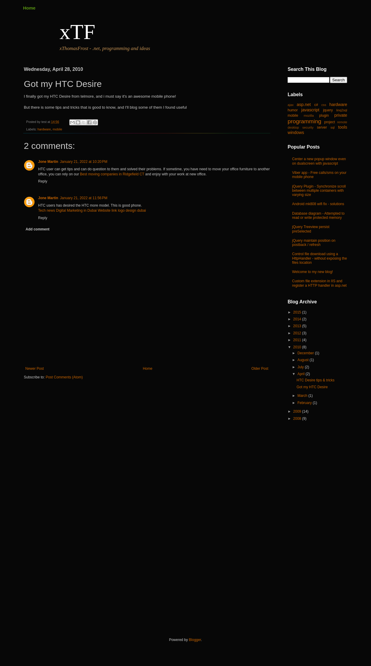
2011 (297, 340)
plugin (324, 115)
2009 (297, 411)
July (301, 367)
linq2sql (341, 110)
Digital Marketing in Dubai (76, 210)
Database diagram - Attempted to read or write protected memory (318, 215)
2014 (297, 319)
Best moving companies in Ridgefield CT (112, 174)
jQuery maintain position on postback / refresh (313, 242)
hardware (44, 129)
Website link (107, 210)
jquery (328, 110)
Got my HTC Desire (312, 387)
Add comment (37, 229)
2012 (297, 333)
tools (342, 127)
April (301, 374)
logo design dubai (132, 210)
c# (316, 105)
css (323, 105)
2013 (297, 326)
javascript (310, 109)
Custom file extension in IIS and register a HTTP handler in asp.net (319, 283)
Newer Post (34, 368)
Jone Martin (48, 162)
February (305, 403)
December (306, 353)
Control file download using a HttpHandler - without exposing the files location (319, 258)
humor (293, 110)
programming (304, 121)
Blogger (195, 640)
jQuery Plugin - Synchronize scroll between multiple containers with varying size (319, 190)
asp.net (304, 104)
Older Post (259, 368)
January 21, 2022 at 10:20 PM (83, 162)
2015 (297, 312)
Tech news (46, 210)
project (329, 122)
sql (333, 127)
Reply (42, 181)
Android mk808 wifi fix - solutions (318, 204)
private (340, 115)
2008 (297, 419)
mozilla (309, 115)
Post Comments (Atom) (64, 377)
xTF (77, 32)
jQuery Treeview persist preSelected (310, 229)
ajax (291, 105)
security (308, 127)
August (303, 360)
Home (29, 7)
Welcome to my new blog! (312, 272)
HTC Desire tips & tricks (315, 380)
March (302, 396)
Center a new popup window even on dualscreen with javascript (319, 161)
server (322, 127)
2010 (297, 347)
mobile (57, 129)
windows (296, 132)
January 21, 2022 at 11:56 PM (83, 198)
